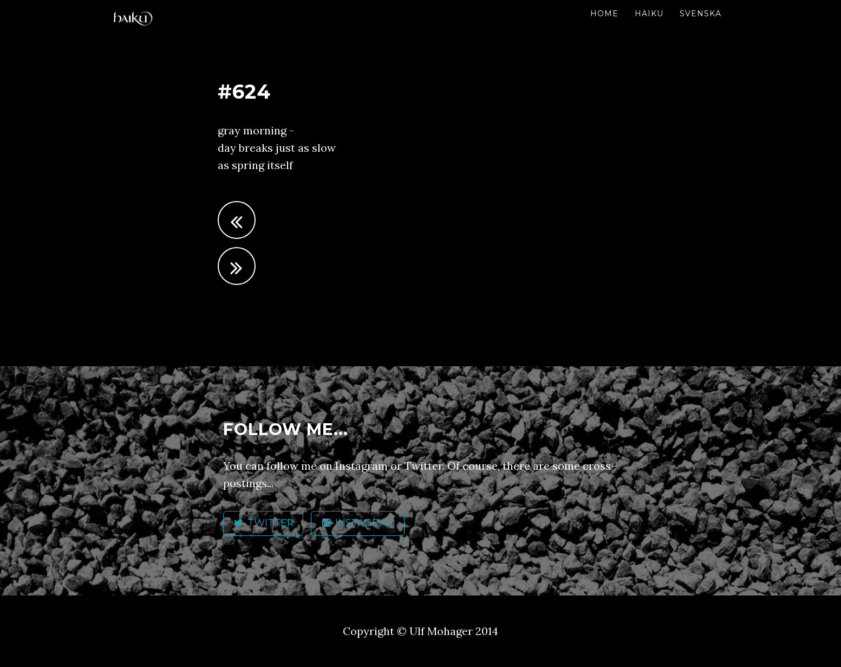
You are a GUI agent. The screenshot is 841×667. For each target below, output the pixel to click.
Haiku (649, 13)
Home (604, 13)
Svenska (700, 13)
